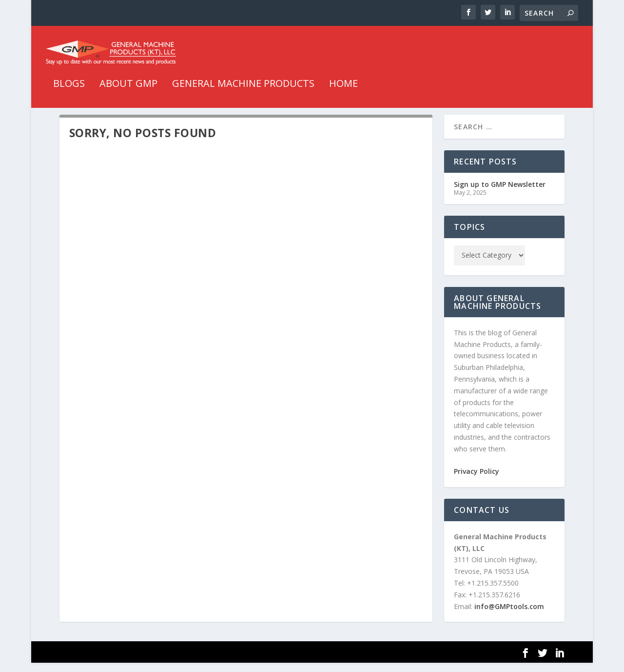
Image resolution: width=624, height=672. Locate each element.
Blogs (69, 81)
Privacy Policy (476, 480)
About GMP (128, 81)
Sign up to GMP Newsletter (500, 193)
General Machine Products (243, 81)
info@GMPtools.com (509, 615)
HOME (343, 81)
